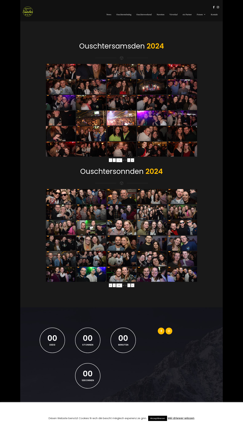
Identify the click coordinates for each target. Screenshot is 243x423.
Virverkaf (173, 14)
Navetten (161, 14)
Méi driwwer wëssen (181, 418)
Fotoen (201, 14)
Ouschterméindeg (123, 14)
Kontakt (214, 14)
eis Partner (187, 14)
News (108, 14)
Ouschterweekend (144, 14)
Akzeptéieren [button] (157, 418)
